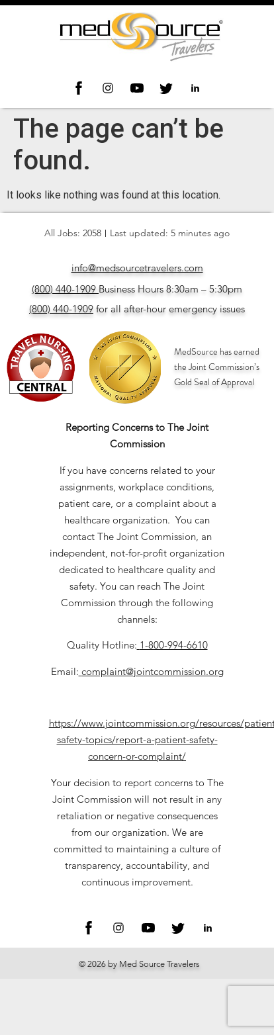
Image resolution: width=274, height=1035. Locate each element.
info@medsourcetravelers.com (137, 267)
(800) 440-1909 (64, 289)
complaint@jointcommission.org (152, 671)
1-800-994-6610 (174, 645)
